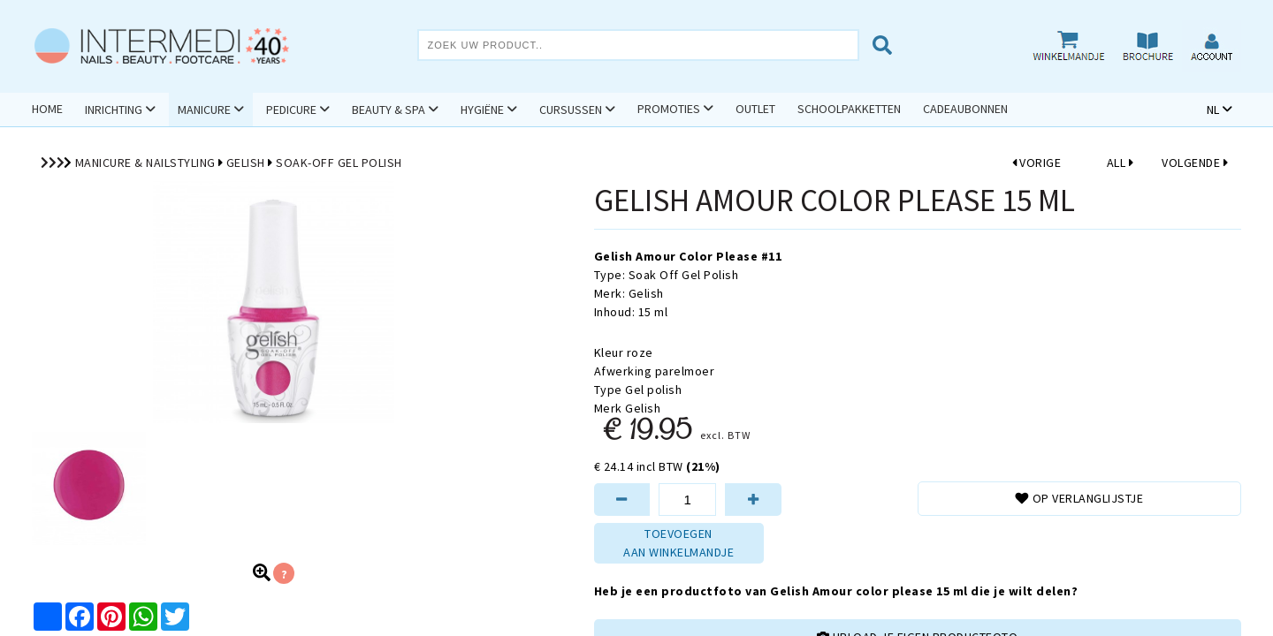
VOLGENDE (1195, 162)
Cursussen (570, 109)
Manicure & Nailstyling (145, 162)
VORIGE (1037, 162)
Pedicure (291, 109)
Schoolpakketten (849, 109)
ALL (1120, 162)
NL (1213, 109)
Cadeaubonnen (965, 109)
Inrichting (113, 109)
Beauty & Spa (388, 109)
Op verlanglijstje (1079, 498)
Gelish (245, 162)
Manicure (204, 109)
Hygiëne (482, 109)
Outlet (755, 109)
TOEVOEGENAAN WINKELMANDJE (678, 543)
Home (47, 109)
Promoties (668, 109)
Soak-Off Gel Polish (339, 162)
